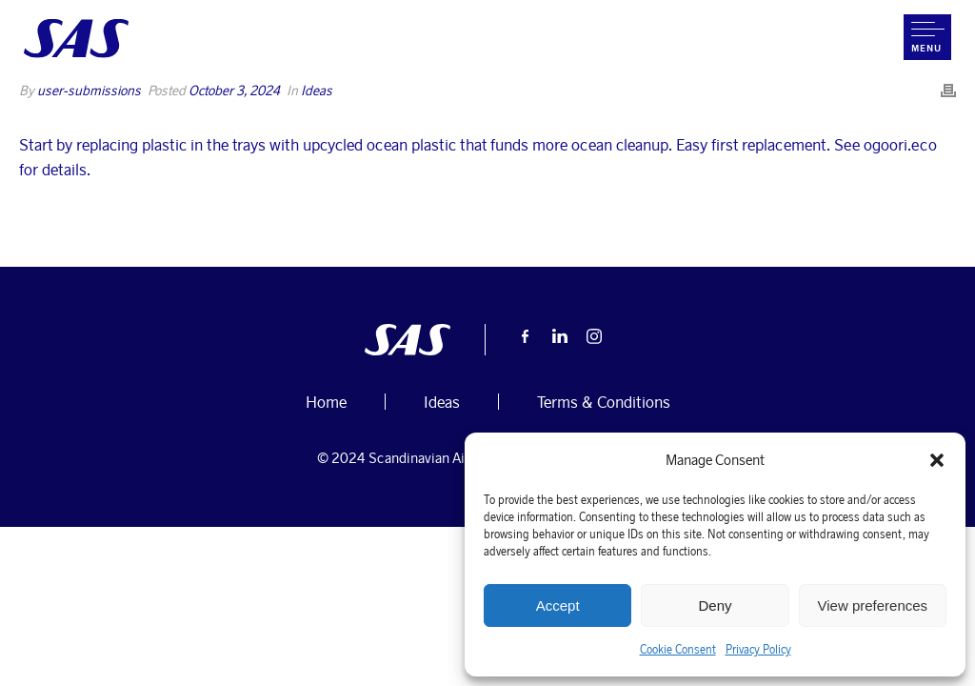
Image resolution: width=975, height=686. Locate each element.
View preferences (873, 605)
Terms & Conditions (603, 402)
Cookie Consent (678, 649)
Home (592, 105)
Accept (558, 605)
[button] (936, 460)
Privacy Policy (758, 649)
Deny (714, 605)
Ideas (442, 402)
